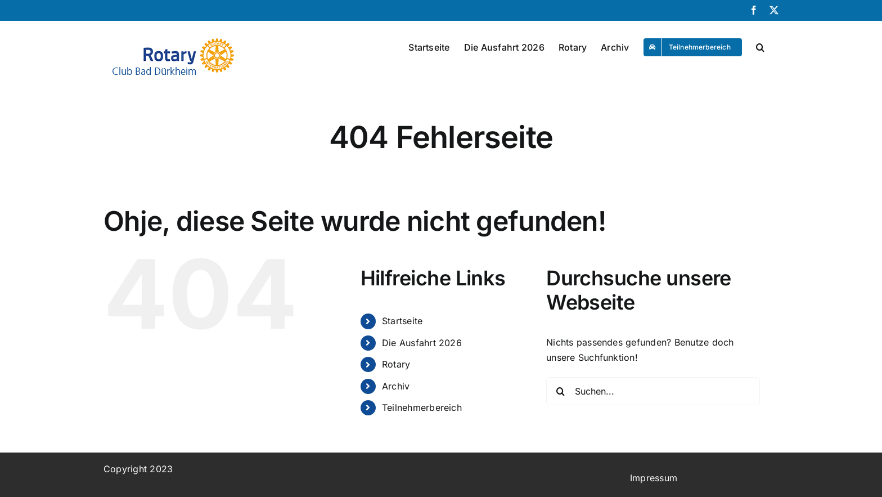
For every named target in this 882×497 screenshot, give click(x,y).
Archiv (396, 386)
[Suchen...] (653, 391)
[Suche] (560, 391)
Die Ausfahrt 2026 (422, 342)
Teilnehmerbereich (422, 407)
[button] (760, 44)
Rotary (396, 364)
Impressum (653, 477)
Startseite (402, 320)
